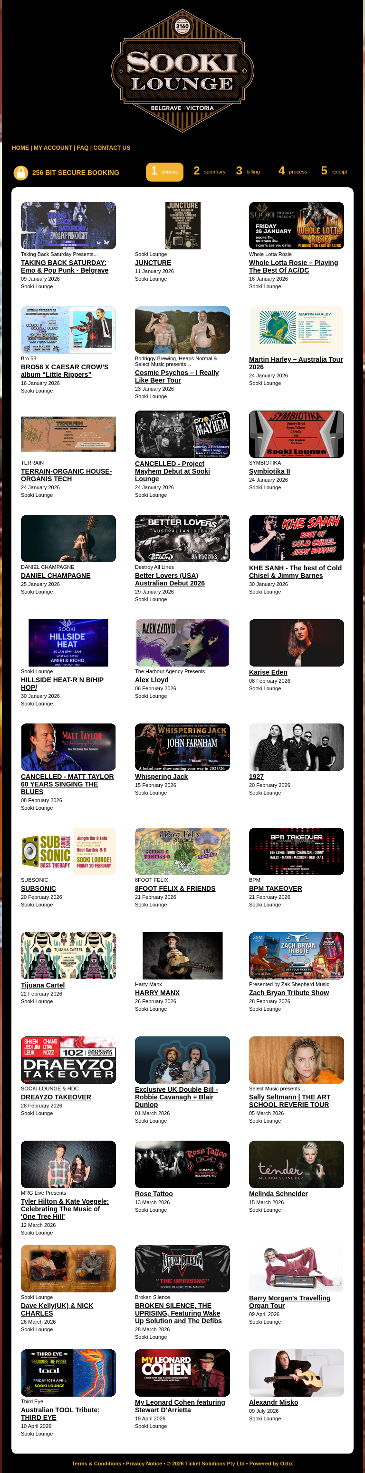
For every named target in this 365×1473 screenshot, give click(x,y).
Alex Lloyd (152, 680)
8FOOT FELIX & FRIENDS (175, 888)
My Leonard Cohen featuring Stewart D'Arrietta (180, 1406)
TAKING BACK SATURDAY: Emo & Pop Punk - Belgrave (64, 266)
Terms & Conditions (97, 1463)
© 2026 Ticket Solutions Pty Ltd (206, 1463)
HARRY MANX (157, 993)
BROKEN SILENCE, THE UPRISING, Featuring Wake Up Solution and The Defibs (178, 1313)
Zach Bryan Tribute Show (289, 993)
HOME (20, 148)
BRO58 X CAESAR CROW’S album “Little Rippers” (64, 370)
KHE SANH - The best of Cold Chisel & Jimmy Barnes (295, 571)
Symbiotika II (269, 471)
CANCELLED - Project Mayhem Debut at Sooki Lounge (172, 471)
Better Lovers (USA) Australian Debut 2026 (170, 579)
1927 (256, 776)
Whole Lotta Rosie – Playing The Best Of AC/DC (293, 266)
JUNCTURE (153, 262)
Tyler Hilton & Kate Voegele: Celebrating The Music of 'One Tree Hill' (65, 1209)
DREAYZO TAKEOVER (56, 1097)
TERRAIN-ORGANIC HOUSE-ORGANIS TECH (66, 475)
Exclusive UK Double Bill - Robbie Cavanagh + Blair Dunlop (176, 1097)
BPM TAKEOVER (275, 888)
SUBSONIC (38, 888)
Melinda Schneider (278, 1194)
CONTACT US (111, 148)
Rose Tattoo (154, 1194)
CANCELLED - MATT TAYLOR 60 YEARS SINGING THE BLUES (67, 784)
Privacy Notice (144, 1463)
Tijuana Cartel (43, 985)
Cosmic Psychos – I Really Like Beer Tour (177, 376)
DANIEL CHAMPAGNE (56, 575)
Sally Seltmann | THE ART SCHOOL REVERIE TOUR (289, 1100)
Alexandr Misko (273, 1402)
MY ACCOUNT (53, 148)
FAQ (83, 148)
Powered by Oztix (271, 1463)
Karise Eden (268, 672)
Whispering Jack (161, 776)
